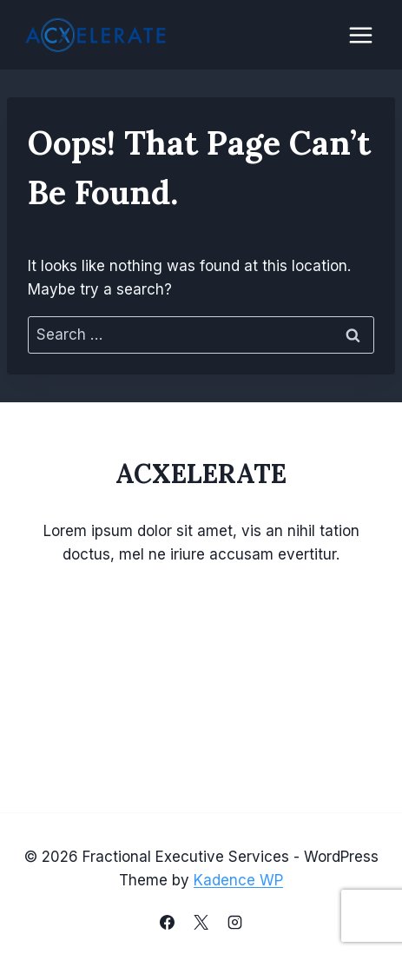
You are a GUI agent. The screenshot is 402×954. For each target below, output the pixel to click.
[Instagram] (235, 922)
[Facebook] (166, 922)
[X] (201, 922)
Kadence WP (238, 880)
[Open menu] (360, 35)
